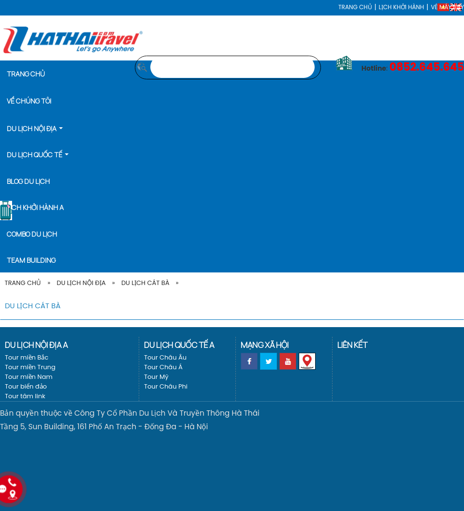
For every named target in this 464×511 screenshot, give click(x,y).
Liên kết (352, 344)
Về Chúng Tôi (29, 100)
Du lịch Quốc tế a (179, 344)
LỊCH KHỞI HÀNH (401, 7)
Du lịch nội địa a (36, 344)
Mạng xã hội (265, 344)
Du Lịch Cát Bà (145, 282)
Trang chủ (355, 7)
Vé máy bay (447, 7)
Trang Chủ (23, 282)
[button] (37, 128)
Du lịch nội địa (81, 282)
